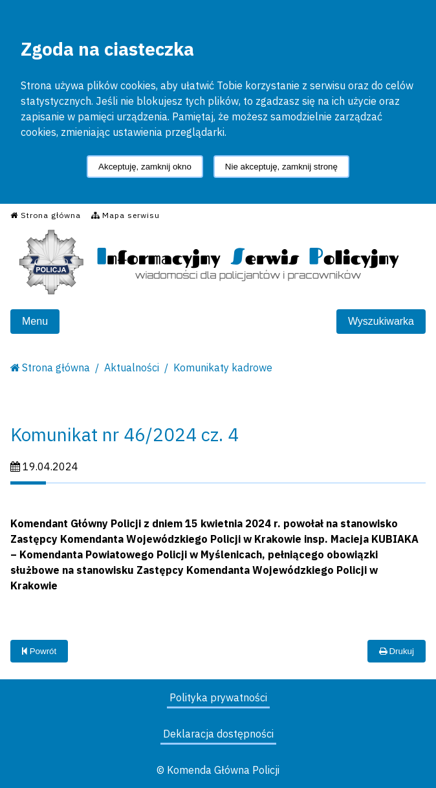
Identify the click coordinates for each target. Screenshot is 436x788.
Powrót (39, 651)
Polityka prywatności (218, 697)
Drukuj (396, 651)
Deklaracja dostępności (218, 733)
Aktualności (131, 367)
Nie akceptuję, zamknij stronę (281, 166)
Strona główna (56, 367)
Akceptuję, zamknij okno (144, 166)
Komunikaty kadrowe (222, 367)
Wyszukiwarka (381, 321)
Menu (35, 321)
